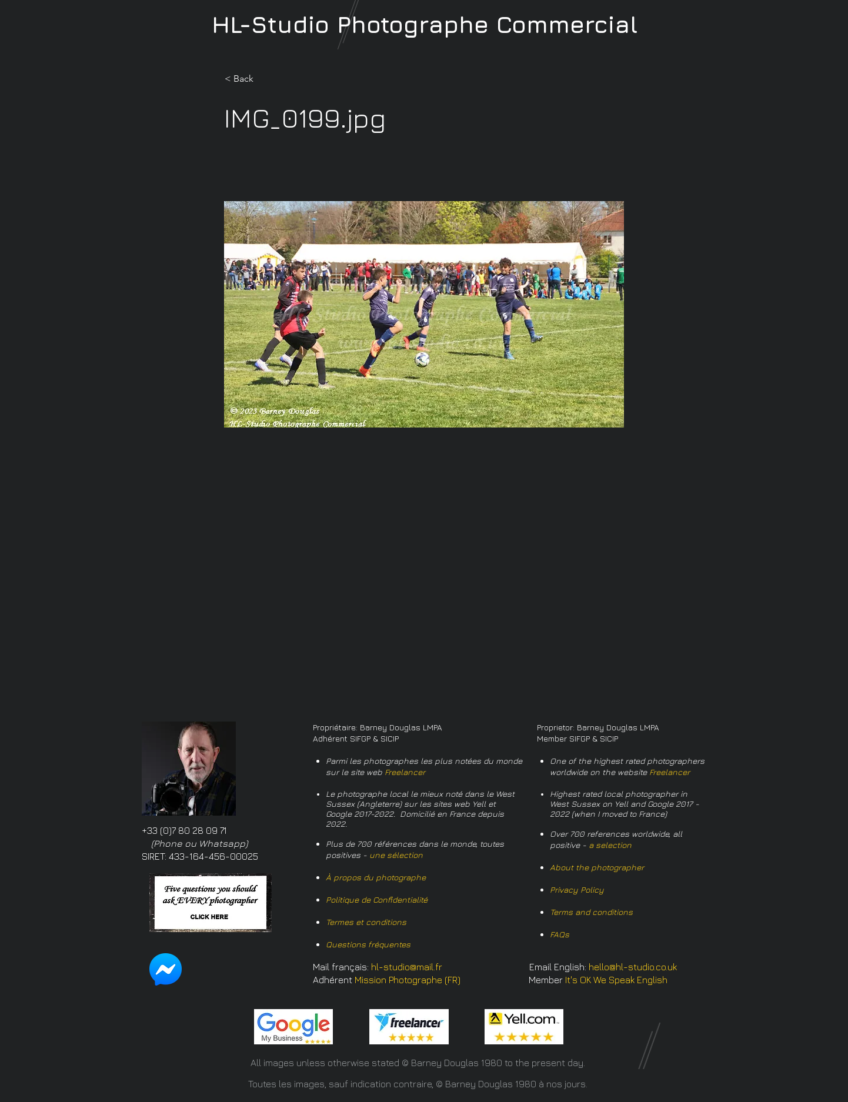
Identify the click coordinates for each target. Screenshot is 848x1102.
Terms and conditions (591, 912)
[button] (263, 79)
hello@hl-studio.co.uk (633, 966)
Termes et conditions (366, 922)
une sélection (396, 855)
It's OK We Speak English (616, 979)
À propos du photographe (376, 877)
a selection (610, 845)
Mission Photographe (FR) (407, 979)
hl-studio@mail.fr (406, 966)
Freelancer (405, 772)
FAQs (559, 934)
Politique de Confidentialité (377, 899)
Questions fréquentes (368, 944)
